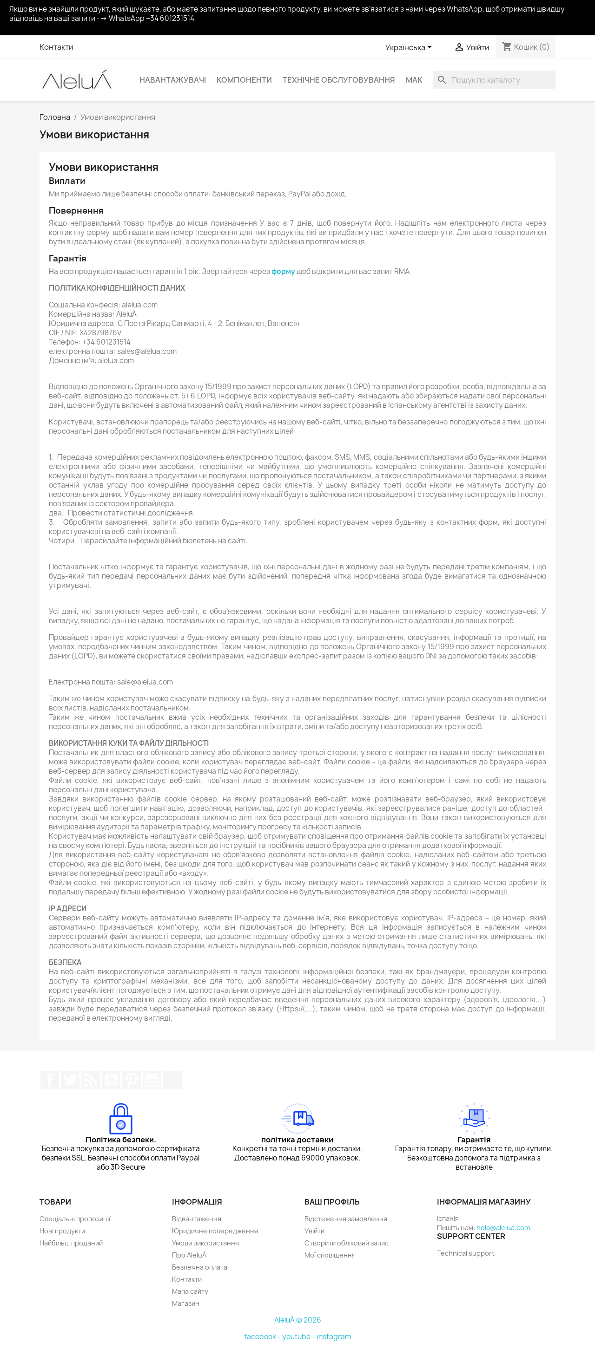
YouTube (111, 1080)
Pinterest (131, 1080)
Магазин (185, 1303)
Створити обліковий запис (346, 1242)
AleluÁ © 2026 (297, 1320)
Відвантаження (196, 1218)
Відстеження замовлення (345, 1218)
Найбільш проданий (71, 1242)
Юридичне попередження (215, 1230)
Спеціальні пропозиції (75, 1218)
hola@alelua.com (503, 1227)
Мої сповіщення (330, 1255)
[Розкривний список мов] (410, 47)
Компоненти (244, 80)
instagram (334, 1337)
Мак (414, 80)
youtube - (299, 1337)
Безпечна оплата (199, 1267)
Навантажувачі (172, 80)
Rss (90, 1080)
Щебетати (70, 1080)
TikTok (172, 1080)
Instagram (152, 1080)
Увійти (314, 1230)
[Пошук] (494, 80)
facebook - (263, 1337)
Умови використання (205, 1242)
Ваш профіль (332, 1202)
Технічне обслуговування (339, 80)
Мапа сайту (190, 1291)
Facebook (49, 1080)
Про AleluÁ (189, 1255)
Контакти (56, 47)
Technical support (466, 1253)
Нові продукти (62, 1230)
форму (283, 271)
